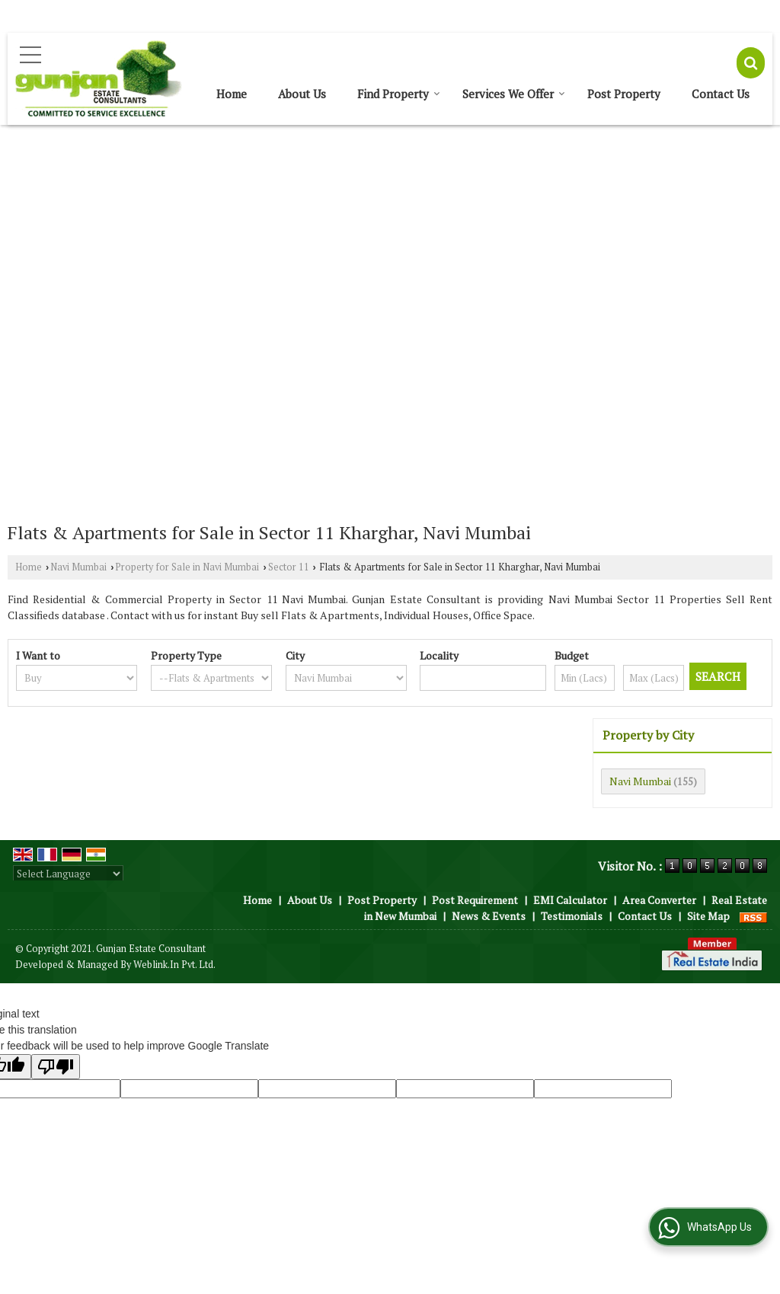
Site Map (708, 916)
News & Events (489, 916)
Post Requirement (475, 900)
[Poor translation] (55, 1066)
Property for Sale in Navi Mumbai (187, 567)
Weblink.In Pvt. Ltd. (174, 964)
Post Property (623, 93)
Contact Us (721, 93)
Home (231, 93)
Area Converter (659, 900)
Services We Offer (513, 93)
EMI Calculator (570, 900)
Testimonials (572, 916)
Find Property (398, 93)
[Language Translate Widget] (68, 873)
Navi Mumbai (78, 567)
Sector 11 (288, 567)
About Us (302, 93)
